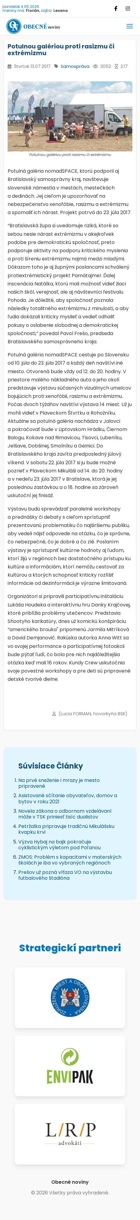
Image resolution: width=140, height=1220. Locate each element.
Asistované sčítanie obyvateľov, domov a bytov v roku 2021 (67, 798)
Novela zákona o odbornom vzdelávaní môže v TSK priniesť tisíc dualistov (65, 814)
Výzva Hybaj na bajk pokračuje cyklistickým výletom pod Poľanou (59, 844)
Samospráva (75, 66)
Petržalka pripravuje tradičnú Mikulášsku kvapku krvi (66, 829)
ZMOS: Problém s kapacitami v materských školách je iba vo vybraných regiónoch (69, 860)
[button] (130, 26)
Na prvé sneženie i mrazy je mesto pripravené (59, 783)
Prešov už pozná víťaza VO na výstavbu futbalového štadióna (65, 875)
